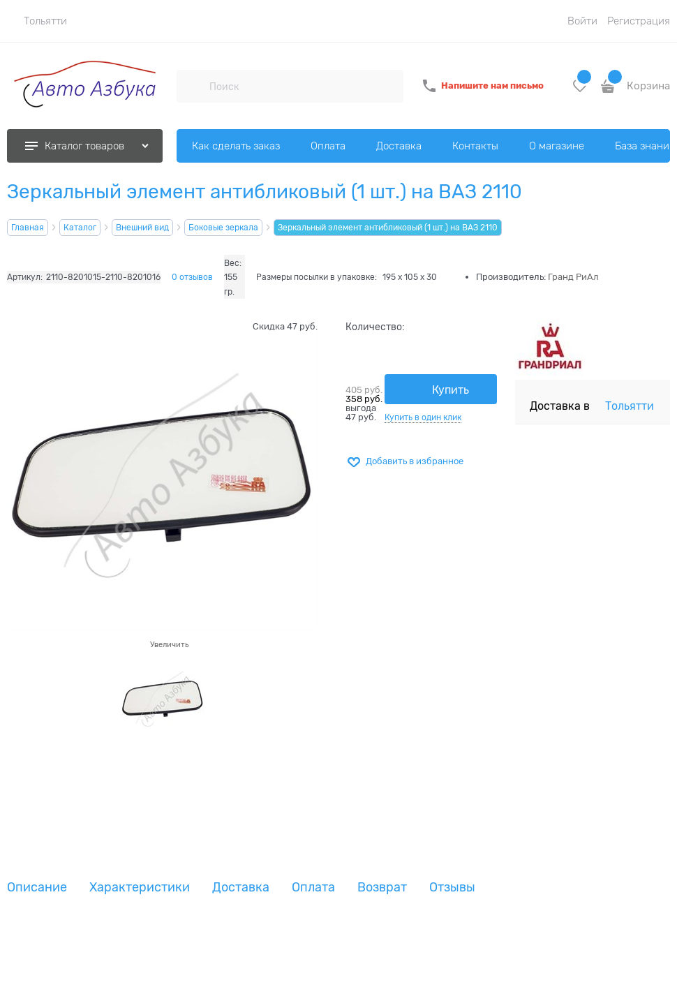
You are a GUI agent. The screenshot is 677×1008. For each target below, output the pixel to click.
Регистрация (638, 21)
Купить (450, 390)
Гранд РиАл (573, 277)
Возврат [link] (382, 887)
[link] (37, 21)
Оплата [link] (313, 887)
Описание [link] (37, 887)
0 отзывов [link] (192, 277)
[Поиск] (193, 86)
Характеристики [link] (139, 887)
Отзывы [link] (452, 887)
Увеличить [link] (169, 644)
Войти (582, 21)
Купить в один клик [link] (423, 417)
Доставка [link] (240, 887)
